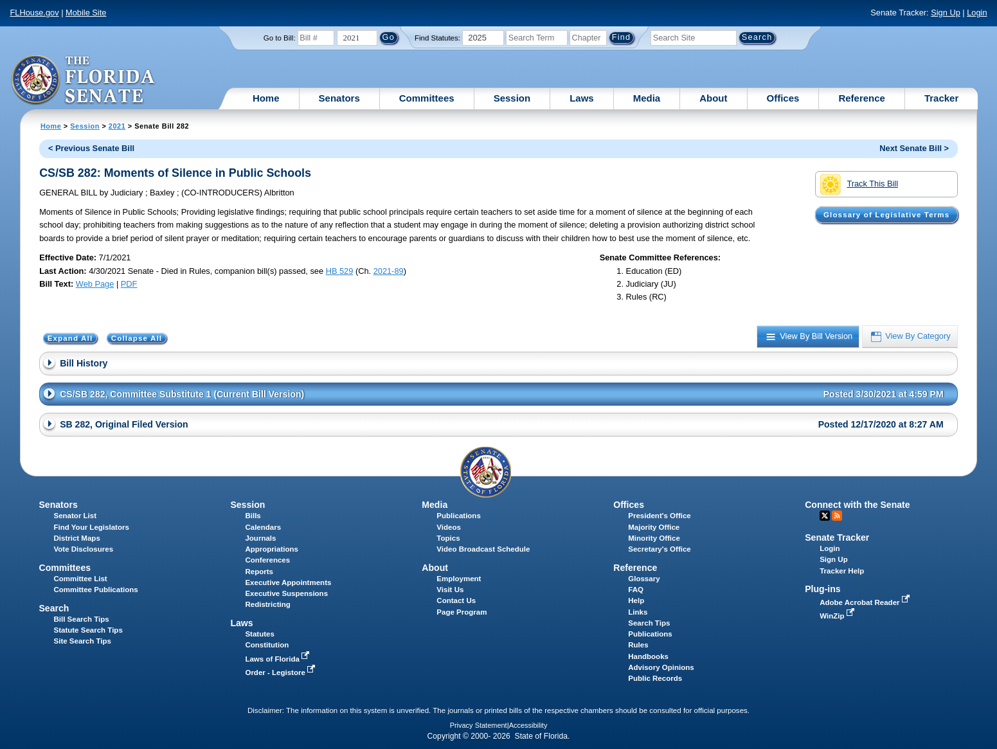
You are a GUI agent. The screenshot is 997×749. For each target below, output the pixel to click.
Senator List (75, 515)
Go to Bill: (280, 38)
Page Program (461, 612)
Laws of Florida (278, 659)
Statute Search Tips (88, 630)
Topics (448, 538)
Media (647, 98)
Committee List (80, 578)
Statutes (259, 634)
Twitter (825, 515)
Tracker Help (842, 571)
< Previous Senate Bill (91, 148)
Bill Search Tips (81, 619)
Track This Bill (859, 184)
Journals (260, 538)
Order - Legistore (281, 672)
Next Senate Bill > (914, 148)
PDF (129, 284)
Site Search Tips (82, 641)
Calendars (263, 527)
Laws (582, 98)
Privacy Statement (478, 725)
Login (977, 12)
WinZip (838, 616)
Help (636, 600)
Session (512, 98)
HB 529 (340, 271)
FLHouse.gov (34, 12)
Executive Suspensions (286, 593)
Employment (458, 578)
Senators (339, 98)
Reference (861, 98)
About (713, 98)
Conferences (267, 560)
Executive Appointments (288, 582)
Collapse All (136, 338)
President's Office (659, 515)
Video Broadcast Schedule (483, 549)
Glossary (644, 578)
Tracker (941, 98)
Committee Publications (96, 589)
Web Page (95, 284)
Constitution (267, 645)
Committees (426, 98)
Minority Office (654, 538)
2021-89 (388, 271)
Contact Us (456, 600)
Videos (448, 527)
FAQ (635, 589)
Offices (783, 98)
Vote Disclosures (84, 549)
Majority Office (653, 527)
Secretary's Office (659, 549)
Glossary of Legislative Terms (886, 215)
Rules (638, 645)
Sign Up (945, 12)
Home (266, 98)
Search (54, 608)
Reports (259, 571)
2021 (117, 126)
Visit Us (449, 589)
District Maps (77, 538)
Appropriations (271, 549)
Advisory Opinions (661, 667)
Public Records (655, 678)
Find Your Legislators (91, 527)
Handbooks (648, 656)
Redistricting (267, 604)
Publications (458, 515)
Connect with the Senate (857, 505)
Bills (252, 515)
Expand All (70, 338)
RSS (837, 515)
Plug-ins (823, 589)
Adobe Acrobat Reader (866, 602)
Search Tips (649, 623)
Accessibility (528, 725)
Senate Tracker (837, 537)
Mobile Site (86, 12)
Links (637, 612)
